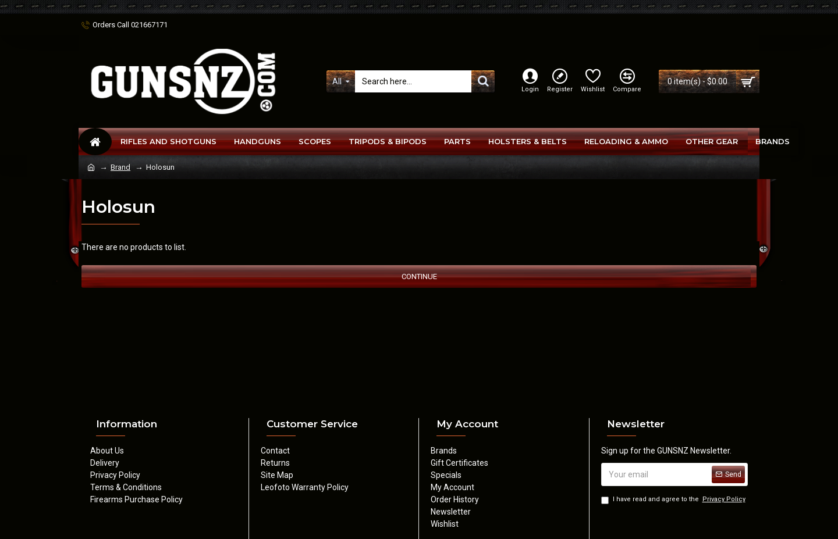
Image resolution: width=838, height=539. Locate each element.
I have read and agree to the (674, 500)
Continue (419, 276)
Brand (120, 167)
